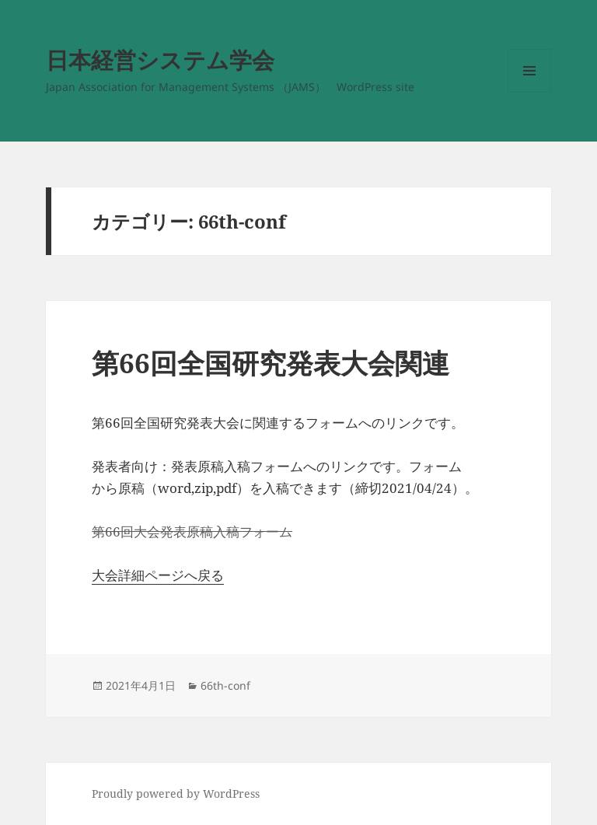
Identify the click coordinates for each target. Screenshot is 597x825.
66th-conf (225, 685)
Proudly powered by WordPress (176, 793)
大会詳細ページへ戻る (158, 575)
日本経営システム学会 (160, 59)
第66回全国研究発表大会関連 (270, 362)
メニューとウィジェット (529, 92)
